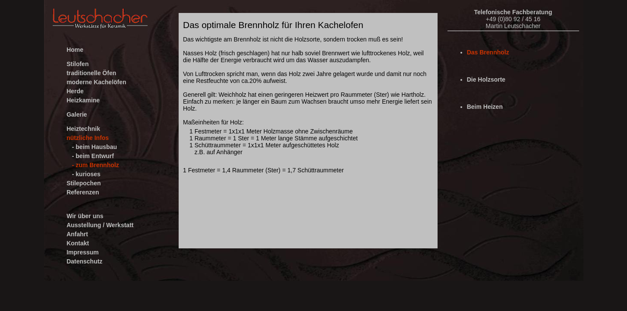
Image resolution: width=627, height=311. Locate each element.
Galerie (76, 114)
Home (74, 49)
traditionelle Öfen (91, 73)
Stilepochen (83, 183)
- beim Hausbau (94, 146)
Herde (75, 91)
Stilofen (77, 63)
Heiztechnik (83, 128)
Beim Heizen (485, 106)
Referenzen (82, 192)
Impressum (82, 252)
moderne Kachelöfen (96, 82)
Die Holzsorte (486, 79)
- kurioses (86, 174)
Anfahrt (77, 234)
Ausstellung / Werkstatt (99, 225)
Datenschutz (84, 261)
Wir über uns (84, 216)
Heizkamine (83, 100)
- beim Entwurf (93, 155)
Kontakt (77, 243)
